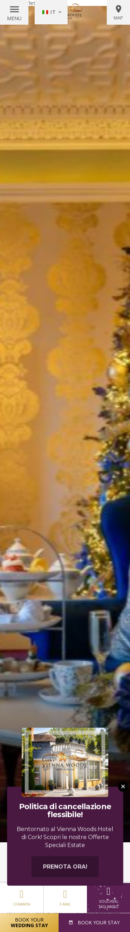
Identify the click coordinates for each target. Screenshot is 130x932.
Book (98, 922)
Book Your (29, 922)
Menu (14, 18)
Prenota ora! (65, 880)
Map (118, 12)
